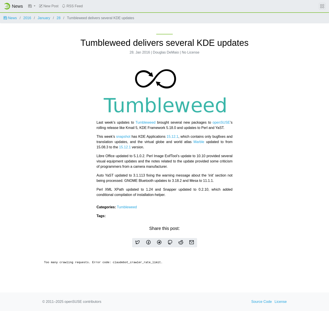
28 (59, 18)
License (281, 302)
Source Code (261, 302)
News (10, 18)
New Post (49, 6)
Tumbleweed (145, 122)
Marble (198, 142)
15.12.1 (172, 136)
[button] (31, 6)
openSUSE (221, 122)
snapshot (123, 136)
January (44, 18)
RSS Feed (72, 6)
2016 (27, 18)
